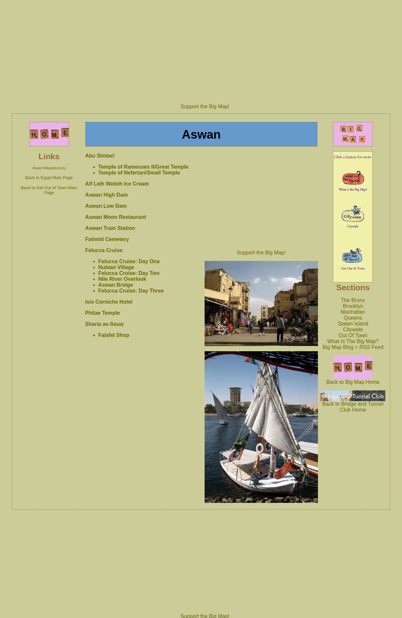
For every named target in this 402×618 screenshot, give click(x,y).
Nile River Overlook (122, 279)
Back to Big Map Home (353, 380)
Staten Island (353, 323)
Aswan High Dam (106, 195)
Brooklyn (353, 306)
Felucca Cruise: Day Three (131, 291)
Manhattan (353, 312)
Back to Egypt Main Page (49, 177)
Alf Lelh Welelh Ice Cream (117, 184)
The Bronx (353, 300)
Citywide (353, 329)
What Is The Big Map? (353, 341)
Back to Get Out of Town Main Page (49, 190)
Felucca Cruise (103, 250)
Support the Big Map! (204, 106)
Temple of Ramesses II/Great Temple (143, 167)
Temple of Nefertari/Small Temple (139, 172)
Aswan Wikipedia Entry (48, 168)
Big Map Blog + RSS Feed (353, 347)
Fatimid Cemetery (107, 239)
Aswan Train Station (110, 228)
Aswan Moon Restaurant (115, 217)
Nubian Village (116, 267)
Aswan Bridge (115, 285)
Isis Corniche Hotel (109, 302)
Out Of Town (352, 335)
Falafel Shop (113, 335)
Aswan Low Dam (106, 206)
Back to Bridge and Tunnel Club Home (352, 405)
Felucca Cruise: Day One (129, 261)
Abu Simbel (99, 155)
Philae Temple (102, 313)
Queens (353, 318)
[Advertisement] (204, 49)
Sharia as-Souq (104, 324)
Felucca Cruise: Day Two (129, 273)
